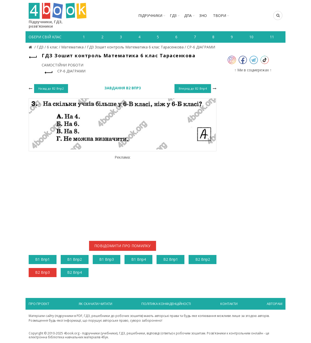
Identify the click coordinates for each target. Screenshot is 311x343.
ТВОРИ (219, 15)
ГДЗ (173, 15)
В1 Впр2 (74, 259)
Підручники (150, 15)
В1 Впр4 (138, 259)
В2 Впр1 (170, 259)
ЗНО (203, 15)
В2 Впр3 (42, 272)
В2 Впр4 (74, 272)
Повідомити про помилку (122, 245)
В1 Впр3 (106, 259)
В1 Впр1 (42, 259)
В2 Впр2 (202, 259)
